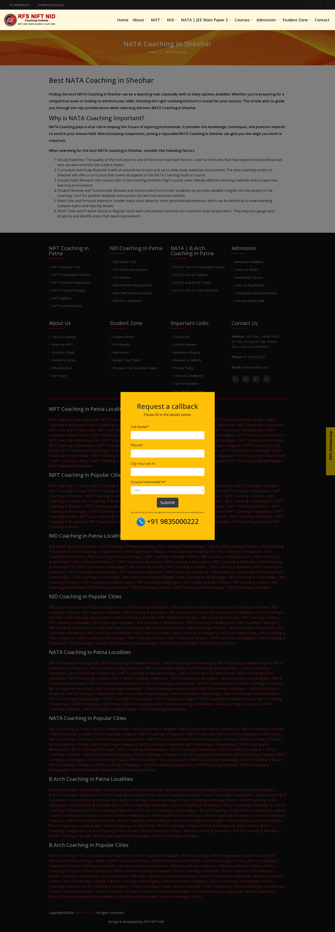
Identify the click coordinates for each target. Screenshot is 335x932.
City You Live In (143, 463)
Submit (167, 502)
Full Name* (140, 426)
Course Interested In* (148, 482)
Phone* (137, 445)
